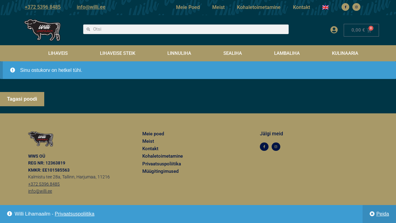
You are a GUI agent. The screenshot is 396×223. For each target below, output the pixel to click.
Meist (218, 7)
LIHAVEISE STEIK (117, 53)
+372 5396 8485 (43, 7)
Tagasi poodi (22, 99)
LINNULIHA (179, 53)
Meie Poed (188, 7)
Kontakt (301, 7)
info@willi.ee (91, 7)
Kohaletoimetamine (259, 7)
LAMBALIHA (287, 53)
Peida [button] (382, 213)
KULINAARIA (345, 53)
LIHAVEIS (58, 53)
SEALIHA (232, 53)
